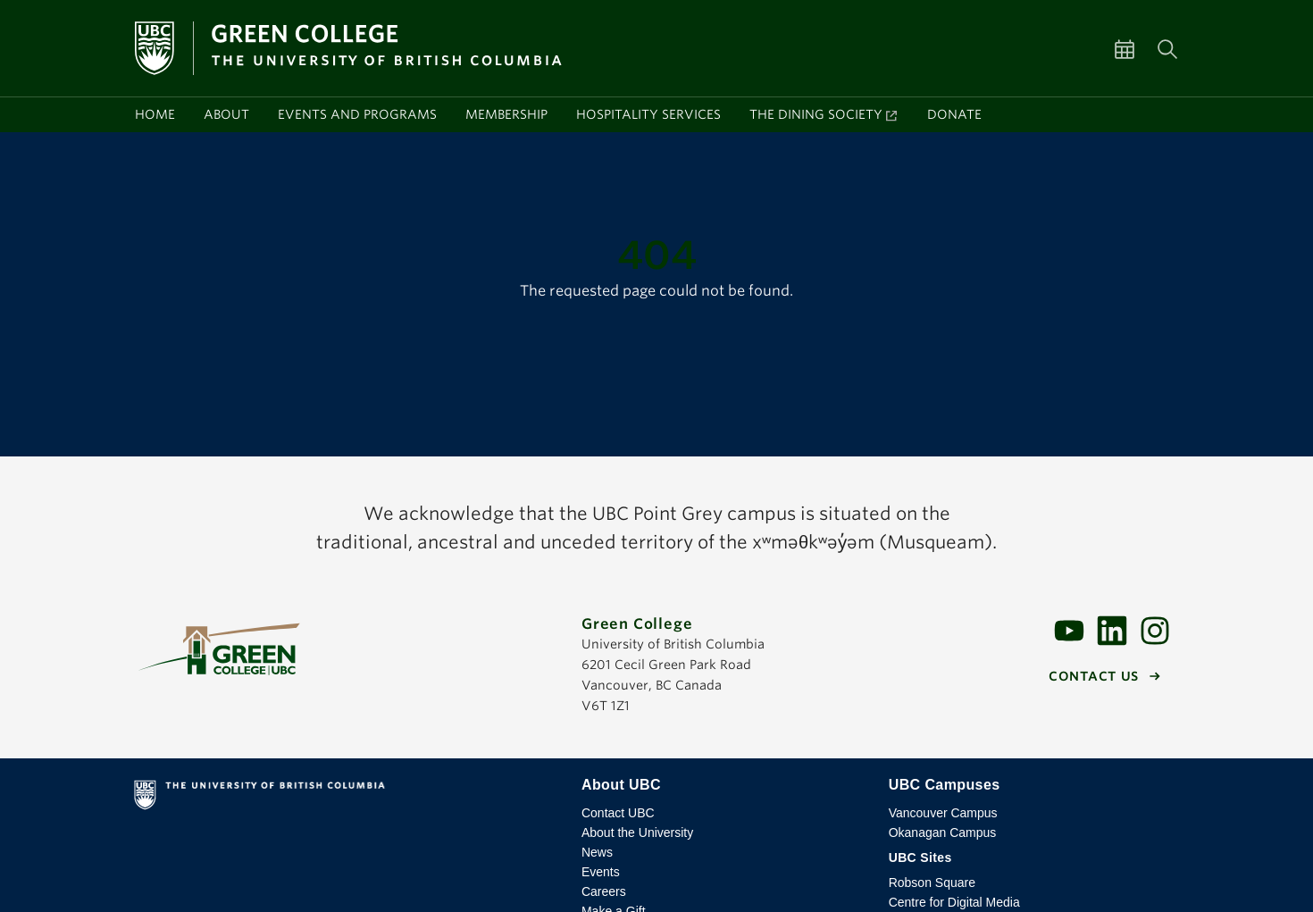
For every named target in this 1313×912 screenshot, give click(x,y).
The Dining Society (815, 114)
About (226, 114)
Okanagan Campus (943, 832)
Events (600, 872)
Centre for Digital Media (954, 902)
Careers (603, 891)
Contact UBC (618, 813)
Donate (954, 114)
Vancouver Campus (943, 813)
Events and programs (357, 114)
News (597, 852)
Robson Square (932, 882)
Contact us (1094, 676)
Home (155, 114)
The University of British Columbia (343, 798)
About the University (637, 832)
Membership (506, 114)
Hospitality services (648, 114)
